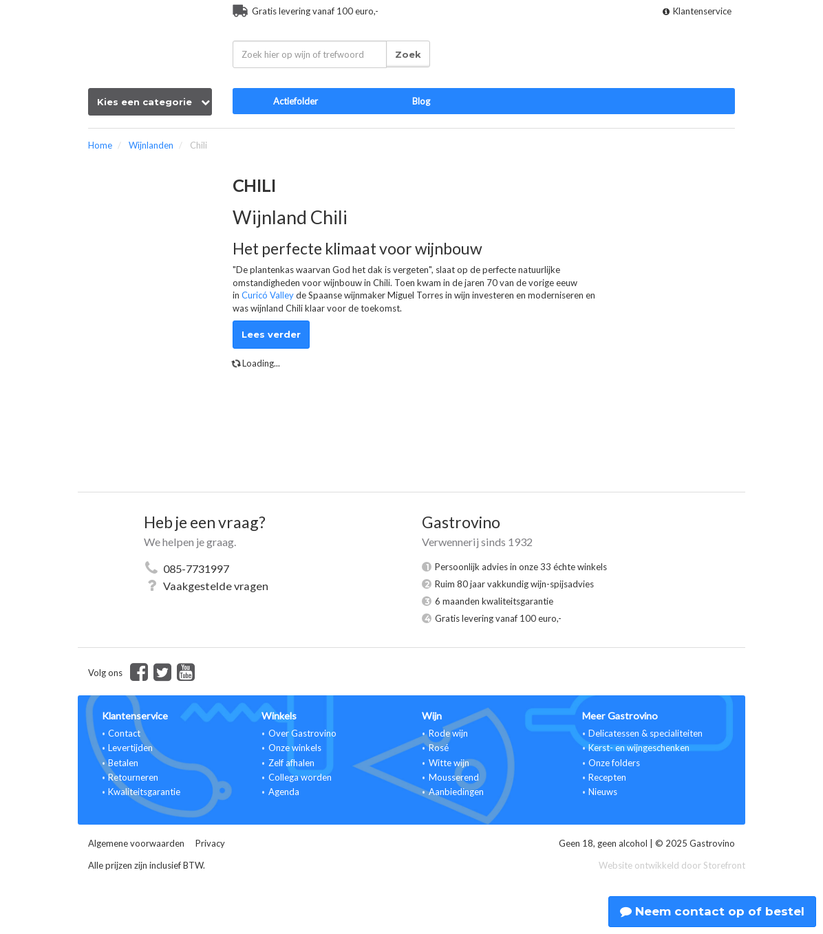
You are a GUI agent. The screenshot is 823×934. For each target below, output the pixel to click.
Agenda (283, 791)
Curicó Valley (268, 295)
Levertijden (130, 747)
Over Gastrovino (302, 733)
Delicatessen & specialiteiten (645, 733)
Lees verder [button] (271, 334)
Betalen (123, 762)
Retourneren (133, 777)
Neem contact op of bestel (712, 911)
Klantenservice (697, 11)
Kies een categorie (153, 101)
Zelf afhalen (291, 762)
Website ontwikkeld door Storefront (672, 865)
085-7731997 (196, 568)
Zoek (408, 54)
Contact (124, 733)
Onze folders (614, 762)
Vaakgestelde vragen (215, 585)
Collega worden (300, 777)
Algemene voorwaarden (136, 843)
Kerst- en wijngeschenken (639, 747)
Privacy (210, 843)
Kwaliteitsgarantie (144, 791)
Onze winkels (294, 747)
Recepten (607, 777)
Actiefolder (295, 101)
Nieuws (602, 791)
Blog (421, 101)
